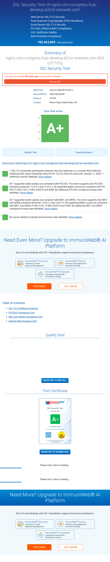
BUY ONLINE (70, 286)
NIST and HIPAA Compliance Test (25, 317)
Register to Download (55, 452)
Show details (44, 176)
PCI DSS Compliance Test (21, 312)
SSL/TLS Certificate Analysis (23, 308)
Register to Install (55, 380)
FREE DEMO (39, 286)
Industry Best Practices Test (22, 321)
